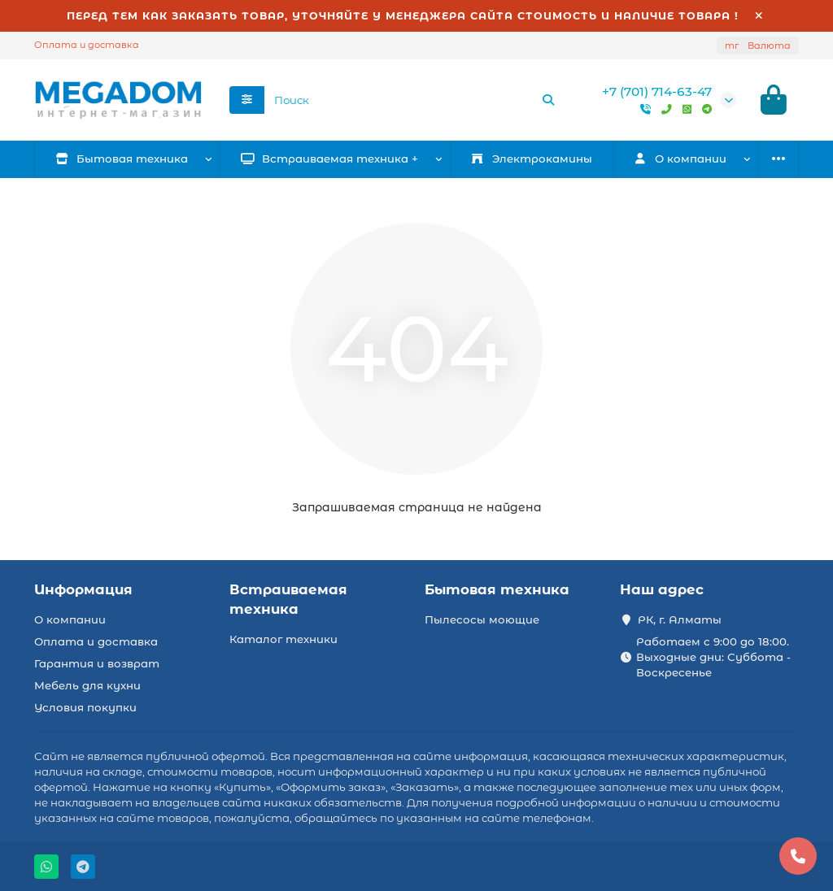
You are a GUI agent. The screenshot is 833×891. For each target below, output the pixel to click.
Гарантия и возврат (96, 663)
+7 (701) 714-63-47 (657, 91)
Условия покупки (85, 707)
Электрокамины (531, 158)
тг (758, 45)
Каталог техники (283, 638)
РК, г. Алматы (680, 619)
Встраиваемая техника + (330, 158)
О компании (70, 619)
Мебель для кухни (87, 685)
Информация (83, 589)
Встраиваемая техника (288, 599)
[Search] (414, 100)
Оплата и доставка (86, 44)
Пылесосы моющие (482, 619)
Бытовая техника (122, 158)
